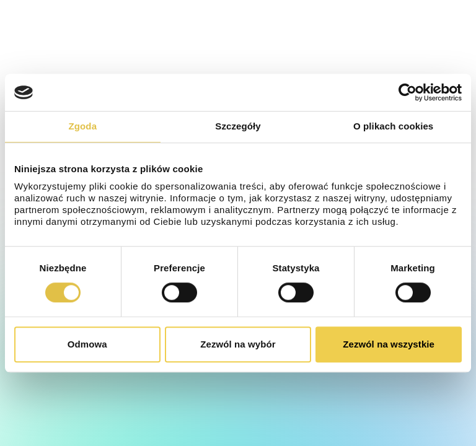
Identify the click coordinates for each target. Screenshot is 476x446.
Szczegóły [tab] (237, 126)
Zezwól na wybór (238, 344)
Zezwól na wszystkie (388, 344)
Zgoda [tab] (83, 126)
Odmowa (87, 344)
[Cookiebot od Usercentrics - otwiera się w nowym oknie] (407, 92)
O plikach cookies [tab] (393, 126)
